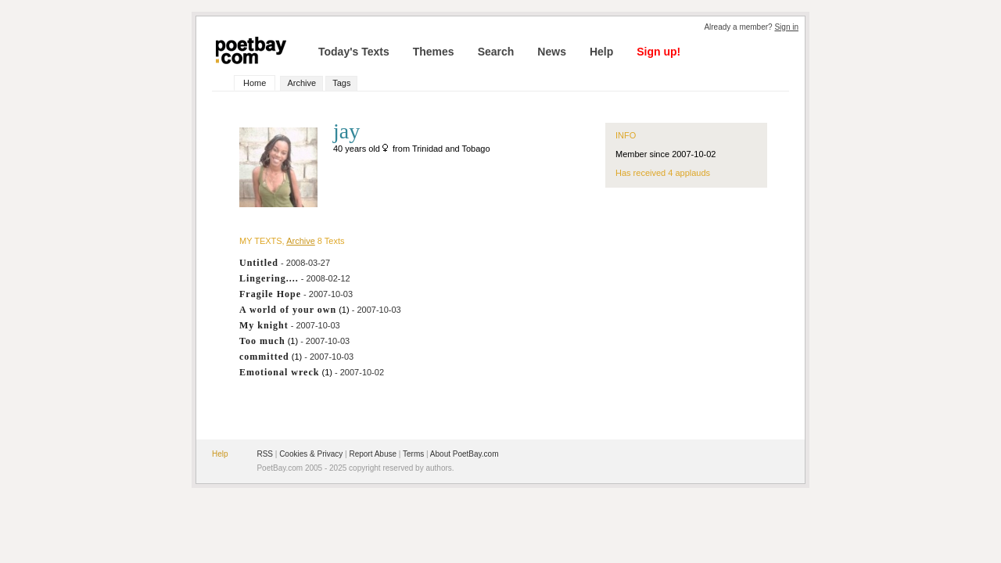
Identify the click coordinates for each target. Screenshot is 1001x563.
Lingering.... (269, 278)
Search (496, 51)
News (551, 51)
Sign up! (658, 51)
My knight (264, 325)
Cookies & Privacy (311, 454)
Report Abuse (372, 454)
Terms (413, 454)
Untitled (258, 262)
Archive (301, 83)
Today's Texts (353, 51)
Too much (262, 340)
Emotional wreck (279, 372)
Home (254, 83)
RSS (265, 454)
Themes (433, 51)
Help (601, 51)
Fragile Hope (270, 294)
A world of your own (287, 309)
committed (264, 356)
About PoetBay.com (464, 454)
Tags (341, 83)
